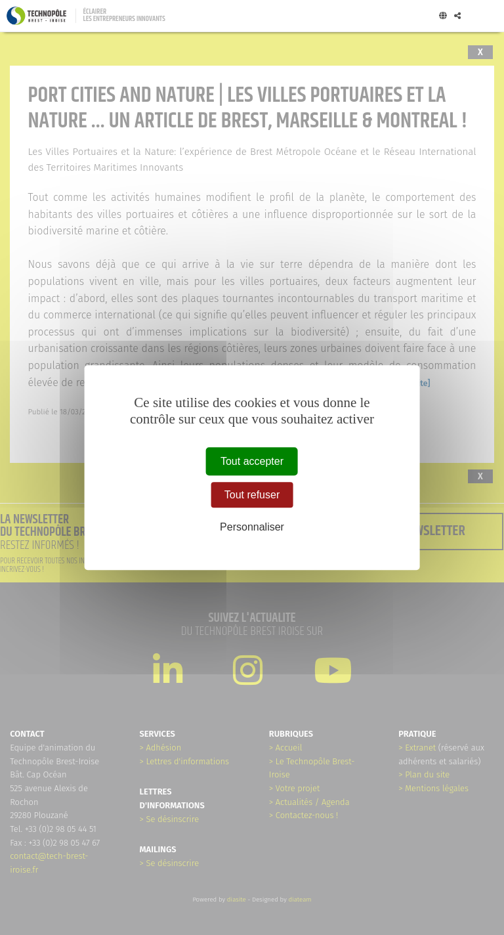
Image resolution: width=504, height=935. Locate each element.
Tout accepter (252, 461)
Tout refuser (252, 494)
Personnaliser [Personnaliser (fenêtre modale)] (252, 527)
